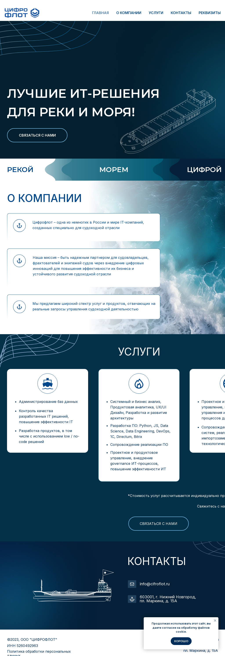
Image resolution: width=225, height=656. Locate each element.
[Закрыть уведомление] (215, 620)
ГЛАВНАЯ (100, 13)
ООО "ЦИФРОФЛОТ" (39, 639)
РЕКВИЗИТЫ (210, 13)
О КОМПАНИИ (128, 13)
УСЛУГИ (156, 13)
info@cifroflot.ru (155, 584)
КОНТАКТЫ (181, 13)
